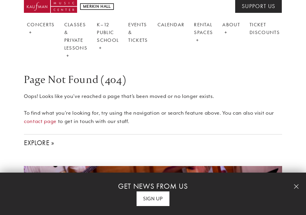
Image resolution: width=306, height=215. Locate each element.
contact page (40, 121)
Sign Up (153, 199)
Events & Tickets (138, 32)
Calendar (171, 24)
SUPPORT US (258, 6)
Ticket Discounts (265, 28)
